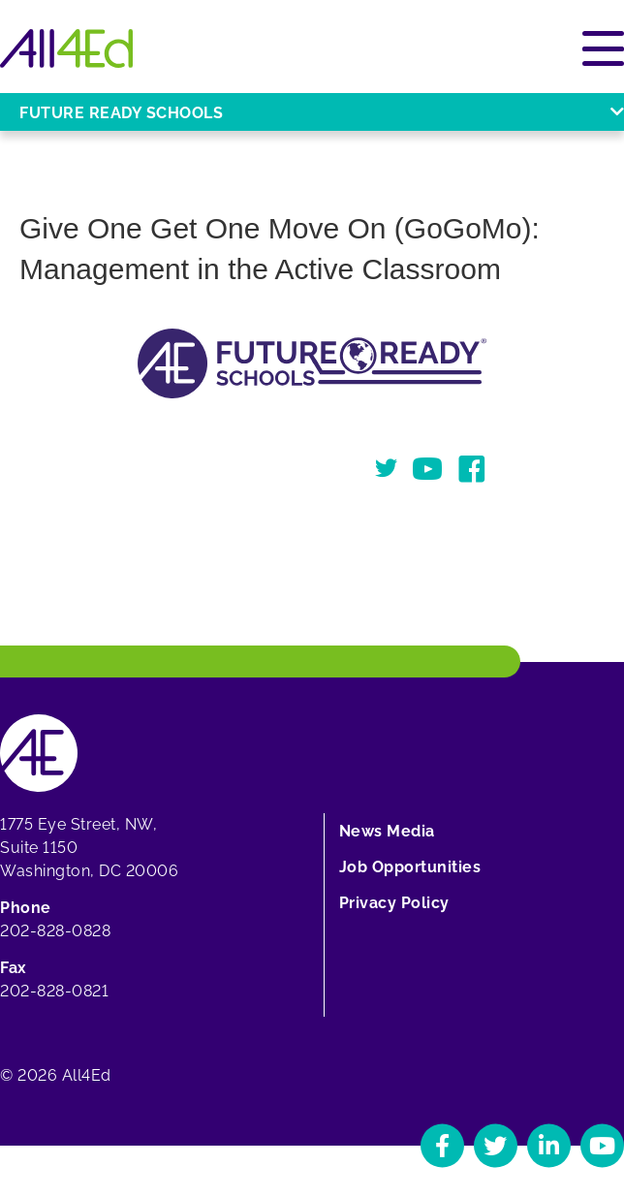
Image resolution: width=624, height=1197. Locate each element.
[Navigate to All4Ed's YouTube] (602, 1145)
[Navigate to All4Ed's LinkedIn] (549, 1145)
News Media (387, 831)
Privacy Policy (394, 903)
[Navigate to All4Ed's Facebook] (442, 1145)
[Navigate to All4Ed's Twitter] (495, 1145)
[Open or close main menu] (603, 48)
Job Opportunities (410, 867)
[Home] (66, 48)
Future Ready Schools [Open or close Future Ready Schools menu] (321, 113)
